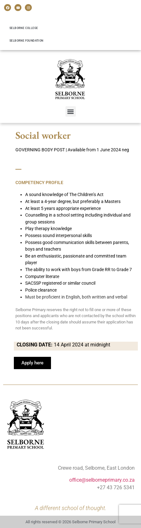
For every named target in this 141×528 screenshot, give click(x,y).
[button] (70, 111)
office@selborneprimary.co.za (102, 480)
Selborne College (23, 28)
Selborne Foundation (26, 40)
